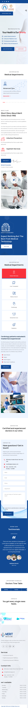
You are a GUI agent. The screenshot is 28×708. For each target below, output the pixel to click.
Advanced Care (9, 88)
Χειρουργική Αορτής (8, 655)
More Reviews (14, 533)
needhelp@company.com (12, 464)
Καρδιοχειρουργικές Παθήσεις (10, 658)
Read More (6, 96)
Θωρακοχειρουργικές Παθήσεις (11, 660)
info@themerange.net (9, 672)
